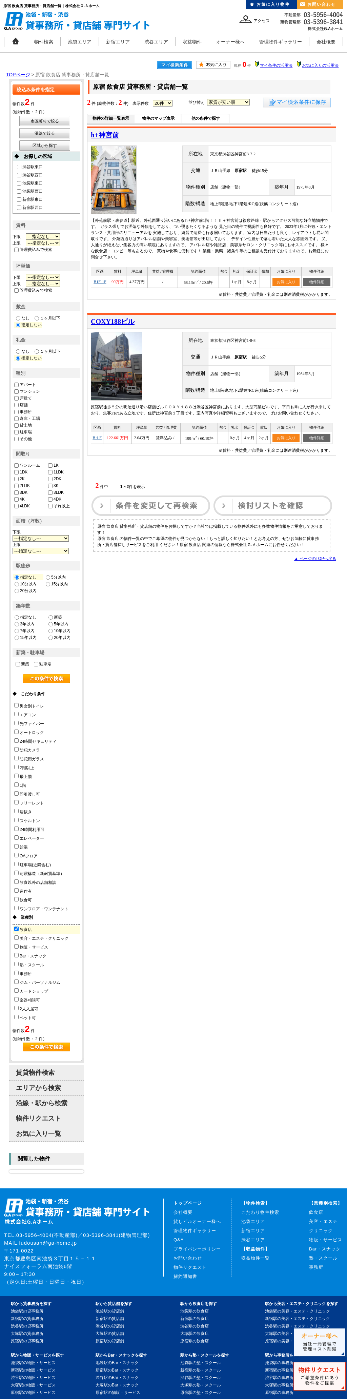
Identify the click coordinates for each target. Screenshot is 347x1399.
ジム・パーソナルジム (37, 982)
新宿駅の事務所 (279, 1370)
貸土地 (23, 425)
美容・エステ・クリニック (41, 938)
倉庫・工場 (27, 418)
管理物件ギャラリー (280, 41)
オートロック (29, 732)
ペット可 (25, 1017)
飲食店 (23, 929)
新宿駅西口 (30, 207)
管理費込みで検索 (33, 249)
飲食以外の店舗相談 (35, 882)
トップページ (188, 1203)
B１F (97, 437)
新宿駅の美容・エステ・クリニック (297, 1318)
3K (53, 485)
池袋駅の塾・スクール (200, 1362)
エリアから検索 (38, 1087)
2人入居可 (26, 1008)
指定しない (29, 325)
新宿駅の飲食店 (194, 1318)
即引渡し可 (27, 794)
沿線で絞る (45, 133)
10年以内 (59, 630)
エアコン (25, 714)
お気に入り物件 (273, 4)
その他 (23, 438)
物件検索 (43, 41)
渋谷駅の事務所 (279, 1377)
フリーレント (29, 802)
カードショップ (31, 991)
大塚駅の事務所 (279, 1385)
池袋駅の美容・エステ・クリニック (297, 1311)
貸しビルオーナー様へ (197, 1221)
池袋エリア (79, 41)
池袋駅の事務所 (279, 1362)
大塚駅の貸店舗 (110, 1333)
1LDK (56, 472)
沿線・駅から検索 (41, 1103)
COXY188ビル (113, 321)
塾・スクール (29, 964)
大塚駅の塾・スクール (200, 1385)
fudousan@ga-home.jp (48, 1243)
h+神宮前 (105, 135)
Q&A (179, 1239)
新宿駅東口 (30, 199)
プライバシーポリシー (197, 1248)
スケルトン (27, 820)
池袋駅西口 (30, 191)
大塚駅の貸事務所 (27, 1333)
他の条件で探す (205, 118)
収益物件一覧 (255, 1258)
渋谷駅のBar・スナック (117, 1377)
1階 (20, 785)
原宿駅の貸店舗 (110, 1341)
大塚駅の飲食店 (194, 1333)
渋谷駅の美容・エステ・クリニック (297, 1326)
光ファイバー (29, 723)
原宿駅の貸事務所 (27, 1341)
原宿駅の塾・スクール (200, 1392)
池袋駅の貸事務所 (27, 1311)
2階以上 (24, 767)
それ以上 (59, 506)
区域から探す (45, 145)
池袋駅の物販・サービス (33, 1362)
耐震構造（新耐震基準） (39, 873)
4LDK (22, 506)
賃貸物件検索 (35, 1072)
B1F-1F (100, 281)
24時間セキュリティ (35, 741)
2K (19, 479)
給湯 (21, 847)
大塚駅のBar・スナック (117, 1385)
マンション (27, 391)
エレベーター (29, 838)
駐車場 (23, 432)
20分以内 (26, 590)
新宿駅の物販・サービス (33, 1370)
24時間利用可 (29, 829)
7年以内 (25, 630)
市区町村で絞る (44, 121)
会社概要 (326, 41)
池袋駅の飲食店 (194, 1311)
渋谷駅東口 (30, 166)
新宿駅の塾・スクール (200, 1370)
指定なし (25, 577)
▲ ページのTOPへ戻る (315, 558)
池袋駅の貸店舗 (110, 1311)
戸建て (23, 398)
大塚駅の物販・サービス (33, 1385)
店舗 (21, 405)
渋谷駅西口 (30, 175)
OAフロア (26, 855)
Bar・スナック (30, 955)
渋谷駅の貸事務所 (27, 1326)
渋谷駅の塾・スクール (200, 1377)
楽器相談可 (27, 1000)
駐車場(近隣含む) (32, 864)
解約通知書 (185, 1276)
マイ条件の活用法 (276, 65)
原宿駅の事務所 (279, 1392)
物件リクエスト (38, 1118)
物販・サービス (31, 947)
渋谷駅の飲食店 (194, 1326)
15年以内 (26, 637)
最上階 (23, 776)
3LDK (56, 492)
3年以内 (25, 624)
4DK (54, 499)
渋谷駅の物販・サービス (33, 1377)
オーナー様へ (230, 41)
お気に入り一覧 (38, 1133)
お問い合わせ (321, 4)
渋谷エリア (156, 41)
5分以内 (56, 577)
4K (19, 499)
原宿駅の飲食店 (194, 1341)
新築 (55, 617)
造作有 (23, 891)
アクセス (261, 20)
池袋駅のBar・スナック (117, 1362)
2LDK (22, 485)
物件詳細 (316, 282)
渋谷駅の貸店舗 (110, 1326)
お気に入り (286, 282)
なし (22, 318)
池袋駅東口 (30, 183)
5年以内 (58, 624)
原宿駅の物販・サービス (33, 1392)
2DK (54, 479)
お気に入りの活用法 (320, 65)
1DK (20, 472)
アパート (25, 384)
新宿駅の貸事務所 (27, 1318)
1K (53, 465)
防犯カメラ (27, 750)
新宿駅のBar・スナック (117, 1370)
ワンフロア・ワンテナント (41, 908)
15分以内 (57, 584)
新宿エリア (118, 41)
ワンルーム (27, 465)
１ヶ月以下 (47, 318)
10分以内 (26, 584)
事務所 (23, 411)
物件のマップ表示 (158, 118)
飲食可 (23, 899)
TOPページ (18, 74)
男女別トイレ (29, 705)
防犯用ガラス (29, 758)
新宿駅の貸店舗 (110, 1318)
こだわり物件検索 (260, 1212)
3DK (20, 492)
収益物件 (192, 41)
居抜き (23, 811)
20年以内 (59, 637)
